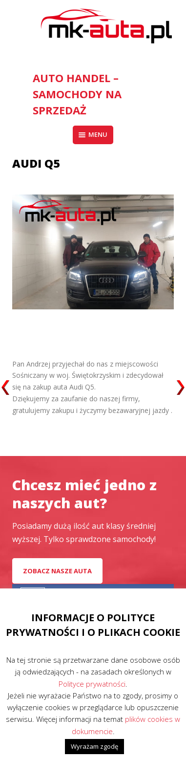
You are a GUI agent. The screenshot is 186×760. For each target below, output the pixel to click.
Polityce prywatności (92, 684)
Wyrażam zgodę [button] (94, 746)
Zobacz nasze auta (57, 570)
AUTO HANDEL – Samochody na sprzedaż (77, 93)
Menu (93, 134)
